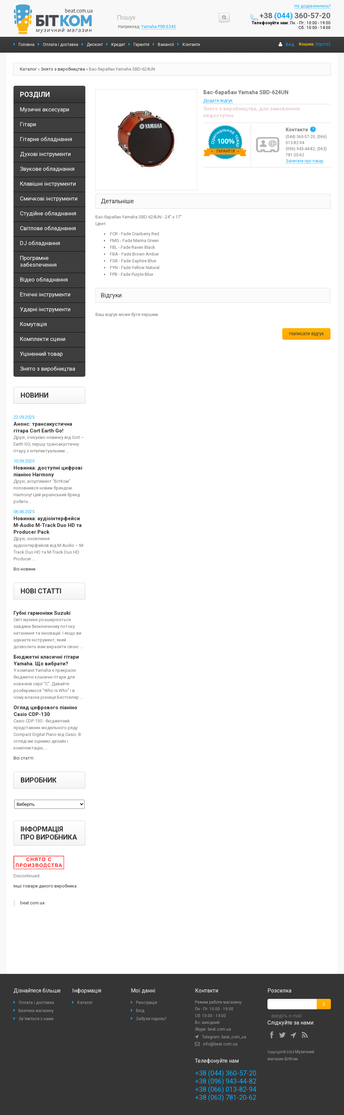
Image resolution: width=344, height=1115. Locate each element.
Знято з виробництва (63, 69)
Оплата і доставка (36, 1002)
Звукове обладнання (47, 168)
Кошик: (307, 44)
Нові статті (41, 591)
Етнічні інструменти (45, 294)
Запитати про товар (304, 161)
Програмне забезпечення (38, 261)
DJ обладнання (40, 243)
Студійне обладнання (48, 213)
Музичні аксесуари (44, 109)
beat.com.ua (32, 902)
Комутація (33, 324)
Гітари (28, 124)
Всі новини (24, 569)
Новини (35, 395)
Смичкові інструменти (49, 198)
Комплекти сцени (42, 339)
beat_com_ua (234, 1037)
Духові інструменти (45, 154)
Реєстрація (146, 1002)
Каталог (28, 69)
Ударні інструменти (45, 309)
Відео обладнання (44, 279)
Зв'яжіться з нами (36, 1018)
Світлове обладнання (48, 228)
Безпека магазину (36, 1010)
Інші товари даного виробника (45, 885)
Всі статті (23, 758)
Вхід (290, 44)
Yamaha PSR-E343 (158, 26)
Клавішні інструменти (48, 183)
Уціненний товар (41, 353)
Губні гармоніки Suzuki (41, 613)
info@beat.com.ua (220, 1044)
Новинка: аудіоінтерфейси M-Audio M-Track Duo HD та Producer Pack (47, 525)
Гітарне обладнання (46, 139)
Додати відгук (218, 100)
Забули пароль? (151, 1018)
